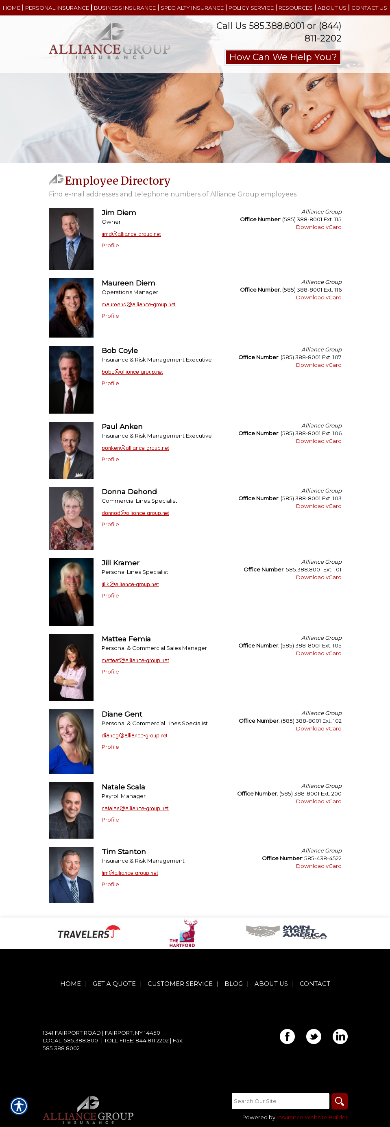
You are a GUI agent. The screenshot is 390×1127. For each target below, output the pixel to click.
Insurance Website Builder (312, 1117)
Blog (233, 983)
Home (70, 983)
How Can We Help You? (283, 57)
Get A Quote (114, 983)
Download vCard (319, 227)
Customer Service (180, 983)
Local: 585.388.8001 (71, 1040)
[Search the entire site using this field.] (280, 1101)
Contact (315, 983)
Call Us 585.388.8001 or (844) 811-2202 (279, 32)
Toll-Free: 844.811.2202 (136, 1040)
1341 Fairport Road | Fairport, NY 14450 (101, 1032)
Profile (110, 245)
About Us (271, 983)
